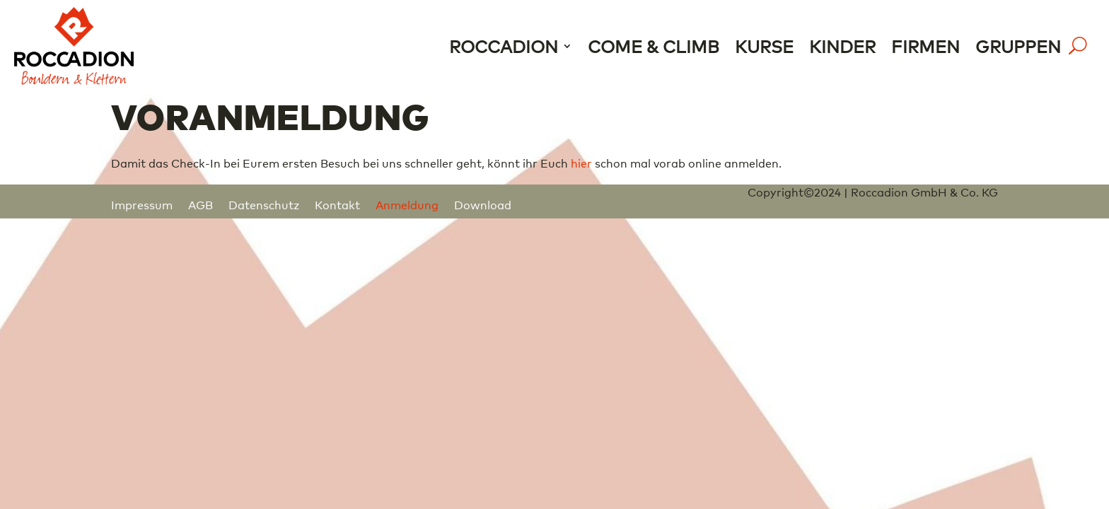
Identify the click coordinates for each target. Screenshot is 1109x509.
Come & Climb (653, 45)
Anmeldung (407, 204)
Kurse (764, 45)
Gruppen (1018, 45)
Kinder (842, 45)
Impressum (142, 204)
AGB (200, 204)
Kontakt (337, 204)
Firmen (925, 45)
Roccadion (503, 45)
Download (482, 204)
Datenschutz (263, 204)
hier (581, 162)
